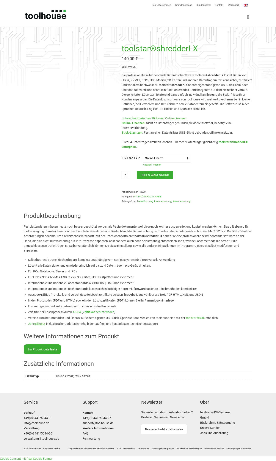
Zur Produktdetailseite (42, 349)
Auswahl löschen (152, 164)
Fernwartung (91, 439)
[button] (189, 448)
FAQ (85, 433)
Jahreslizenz (36, 323)
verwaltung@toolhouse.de (41, 439)
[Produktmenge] (126, 175)
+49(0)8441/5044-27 (97, 418)
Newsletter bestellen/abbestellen (164, 429)
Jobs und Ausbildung (214, 433)
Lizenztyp (131, 158)
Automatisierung (181, 201)
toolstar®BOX (195, 318)
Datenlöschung (145, 201)
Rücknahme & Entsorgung (217, 423)
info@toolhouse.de (36, 423)
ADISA (77, 312)
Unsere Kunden (210, 428)
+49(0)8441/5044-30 (38, 433)
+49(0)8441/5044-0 (37, 418)
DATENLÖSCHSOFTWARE (147, 196)
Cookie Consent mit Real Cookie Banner (26, 458)
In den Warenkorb (155, 175)
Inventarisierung (162, 201)
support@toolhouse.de (98, 423)
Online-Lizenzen (133, 123)
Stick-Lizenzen (132, 132)
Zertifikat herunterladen (98, 312)
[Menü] (195, 17)
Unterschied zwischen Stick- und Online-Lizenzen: (154, 118)
